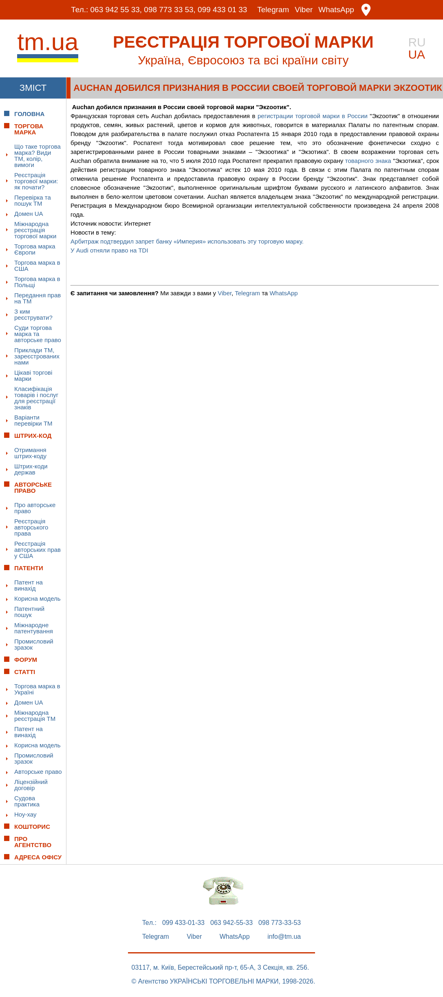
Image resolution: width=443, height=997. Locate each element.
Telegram (273, 10)
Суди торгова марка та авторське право (37, 334)
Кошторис (32, 826)
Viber (304, 10)
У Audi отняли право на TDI (109, 250)
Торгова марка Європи (34, 249)
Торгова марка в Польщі (37, 282)
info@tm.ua (284, 936)
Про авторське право (34, 508)
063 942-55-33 (231, 923)
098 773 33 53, (170, 10)
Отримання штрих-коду (30, 453)
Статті (24, 671)
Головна (29, 113)
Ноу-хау (25, 814)
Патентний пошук (29, 612)
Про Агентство (32, 841)
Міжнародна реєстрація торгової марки (35, 230)
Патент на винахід (28, 585)
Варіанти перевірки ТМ (33, 420)
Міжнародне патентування (33, 628)
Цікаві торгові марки (33, 375)
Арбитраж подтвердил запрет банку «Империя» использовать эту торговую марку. (187, 241)
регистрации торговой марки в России (313, 115)
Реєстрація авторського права (31, 527)
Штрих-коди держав (31, 469)
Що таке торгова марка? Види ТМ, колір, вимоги (37, 155)
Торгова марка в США (37, 265)
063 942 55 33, (116, 10)
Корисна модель (37, 598)
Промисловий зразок (33, 644)
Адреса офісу (38, 857)
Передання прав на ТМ (37, 298)
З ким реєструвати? (33, 314)
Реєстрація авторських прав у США (37, 549)
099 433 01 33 (222, 10)
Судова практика (27, 801)
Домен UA (28, 214)
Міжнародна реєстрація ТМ (34, 715)
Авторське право (38, 772)
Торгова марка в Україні (37, 689)
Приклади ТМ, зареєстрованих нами (37, 356)
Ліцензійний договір (31, 785)
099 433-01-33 (183, 923)
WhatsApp (337, 10)
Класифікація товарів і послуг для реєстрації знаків (36, 398)
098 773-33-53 (279, 923)
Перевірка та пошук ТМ (32, 200)
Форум (25, 659)
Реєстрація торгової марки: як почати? (36, 181)
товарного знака (368, 160)
